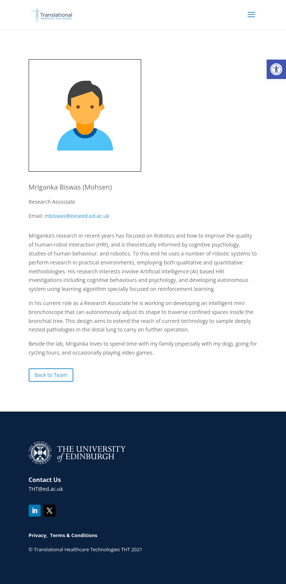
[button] (276, 69)
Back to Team (51, 374)
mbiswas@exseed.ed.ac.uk (77, 215)
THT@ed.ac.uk (46, 488)
